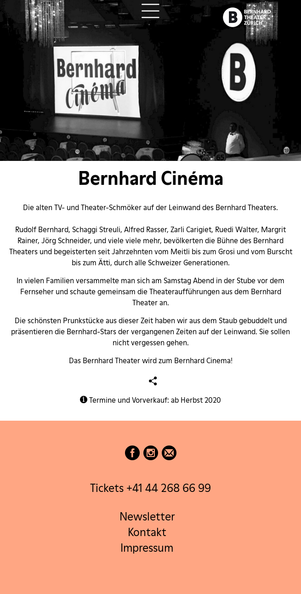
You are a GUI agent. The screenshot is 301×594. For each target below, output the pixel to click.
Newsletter (147, 516)
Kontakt (147, 532)
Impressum (146, 547)
